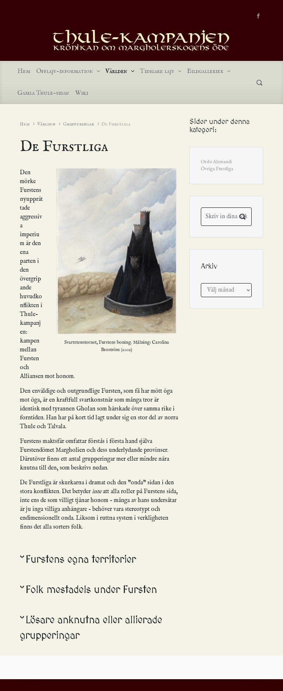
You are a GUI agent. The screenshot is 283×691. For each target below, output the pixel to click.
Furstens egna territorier (81, 559)
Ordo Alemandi (216, 162)
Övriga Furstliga (217, 169)
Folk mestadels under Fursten (91, 590)
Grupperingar (78, 124)
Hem (24, 124)
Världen (46, 124)
